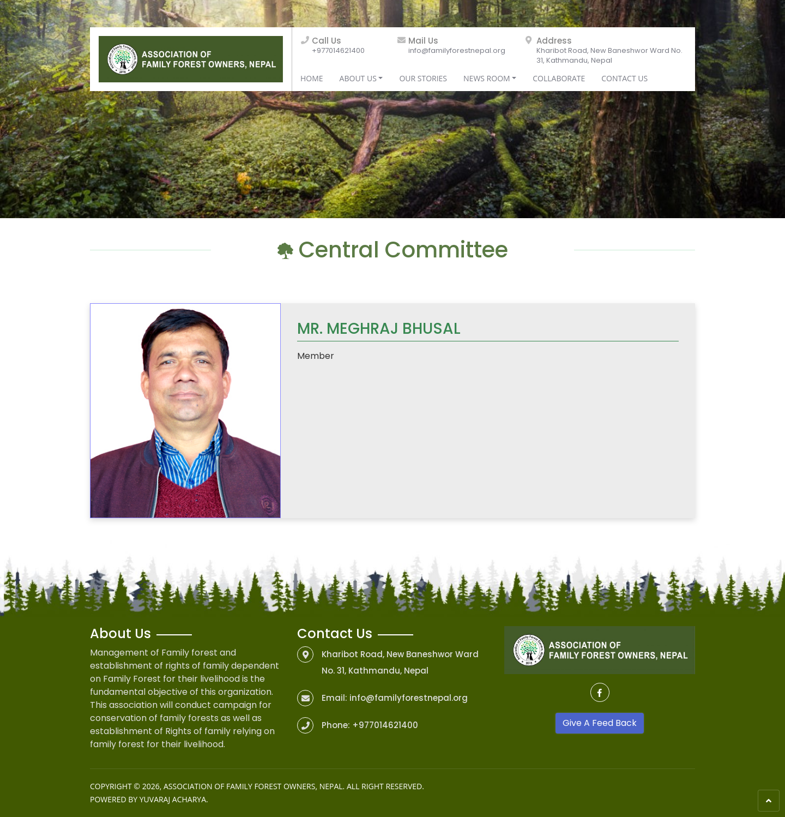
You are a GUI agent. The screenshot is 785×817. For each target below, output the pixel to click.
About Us (358, 78)
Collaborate (559, 78)
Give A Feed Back (600, 723)
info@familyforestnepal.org (456, 50)
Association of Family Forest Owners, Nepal (253, 786)
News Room (486, 78)
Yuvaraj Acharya (173, 799)
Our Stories (423, 78)
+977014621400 (338, 50)
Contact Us (624, 78)
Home (311, 78)
